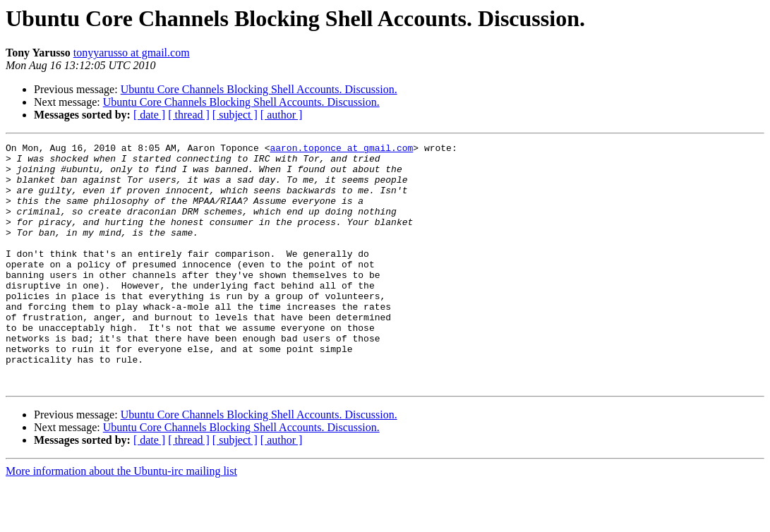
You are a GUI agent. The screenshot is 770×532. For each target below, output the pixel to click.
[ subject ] (235, 115)
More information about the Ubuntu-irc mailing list (121, 520)
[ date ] (149, 115)
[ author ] (281, 115)
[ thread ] (189, 115)
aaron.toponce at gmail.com (341, 149)
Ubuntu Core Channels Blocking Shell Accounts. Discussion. (259, 89)
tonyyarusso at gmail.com (131, 53)
